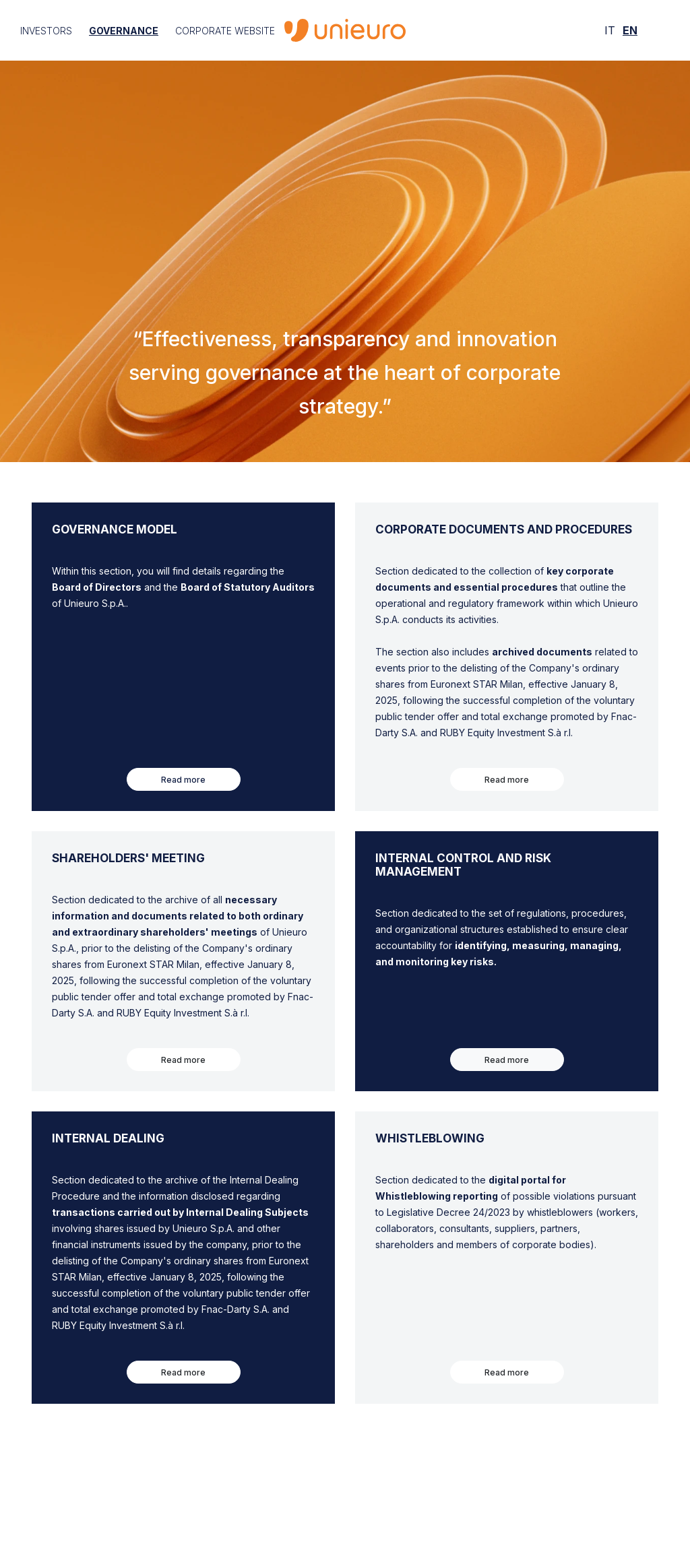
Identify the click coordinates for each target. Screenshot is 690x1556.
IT (609, 30)
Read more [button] (183, 780)
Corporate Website (225, 30)
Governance (123, 30)
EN (630, 30)
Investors (46, 30)
